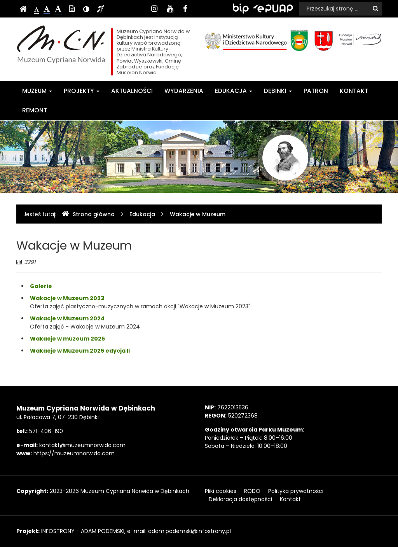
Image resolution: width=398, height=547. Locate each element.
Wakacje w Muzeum (197, 214)
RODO (252, 491)
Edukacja (233, 91)
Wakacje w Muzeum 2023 (67, 298)
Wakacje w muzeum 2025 (67, 339)
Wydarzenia (183, 91)
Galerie (41, 286)
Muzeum (37, 91)
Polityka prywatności (295, 491)
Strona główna (88, 214)
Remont (34, 110)
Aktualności (132, 91)
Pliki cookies (220, 491)
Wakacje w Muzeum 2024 (67, 318)
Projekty (82, 91)
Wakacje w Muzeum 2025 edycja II (80, 351)
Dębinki (278, 91)
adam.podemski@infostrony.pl (189, 531)
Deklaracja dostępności (240, 499)
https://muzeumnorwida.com (74, 453)
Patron (316, 91)
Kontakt (354, 91)
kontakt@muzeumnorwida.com (82, 445)
